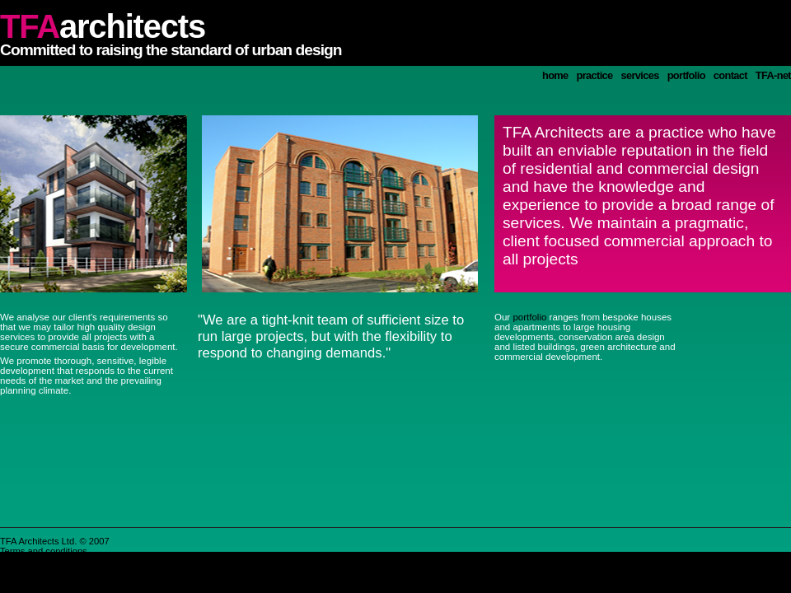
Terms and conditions (43, 551)
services (640, 75)
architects (102, 26)
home (555, 75)
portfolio (686, 75)
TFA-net (773, 75)
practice (595, 75)
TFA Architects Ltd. (38, 541)
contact (730, 75)
